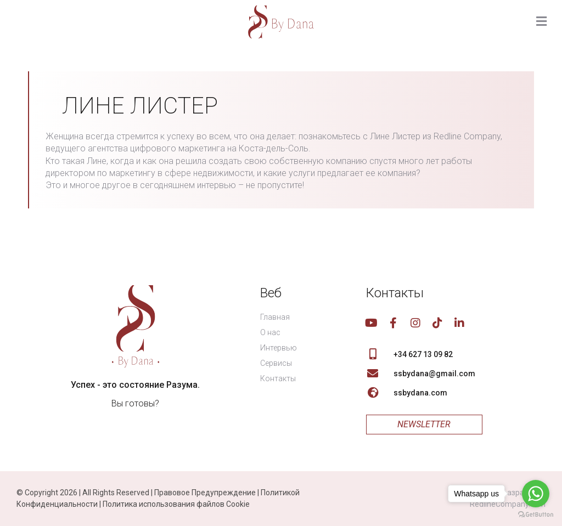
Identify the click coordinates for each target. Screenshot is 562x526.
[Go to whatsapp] (535, 493)
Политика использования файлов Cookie (176, 504)
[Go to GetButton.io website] (535, 514)
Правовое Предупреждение (205, 492)
